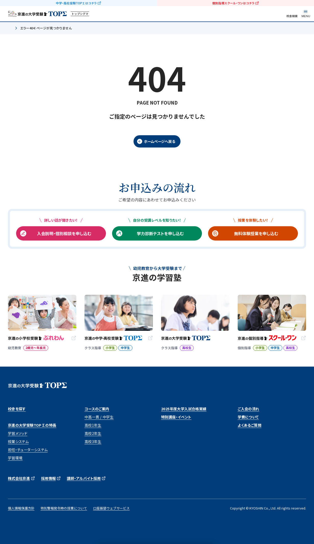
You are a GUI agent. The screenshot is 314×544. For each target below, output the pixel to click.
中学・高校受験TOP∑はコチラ (76, 3)
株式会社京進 (19, 478)
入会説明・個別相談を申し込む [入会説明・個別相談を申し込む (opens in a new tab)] (64, 233)
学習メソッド (17, 433)
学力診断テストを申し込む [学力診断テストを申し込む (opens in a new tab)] (160, 233)
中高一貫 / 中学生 (99, 417)
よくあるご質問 (249, 425)
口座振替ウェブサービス (111, 508)
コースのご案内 (96, 408)
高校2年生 (92, 433)
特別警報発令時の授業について (64, 508)
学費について (248, 417)
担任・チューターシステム (28, 449)
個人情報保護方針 (21, 508)
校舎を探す (17, 408)
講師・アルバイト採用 (84, 478)
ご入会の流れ (248, 408)
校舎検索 (292, 16)
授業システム (18, 441)
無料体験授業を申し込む (256, 233)
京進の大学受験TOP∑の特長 (32, 425)
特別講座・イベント (176, 417)
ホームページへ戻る (159, 141)
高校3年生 (92, 441)
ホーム (10, 28)
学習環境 (15, 457)
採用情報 (48, 478)
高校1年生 (92, 425)
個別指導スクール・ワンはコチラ (233, 3)
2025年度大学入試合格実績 (184, 408)
